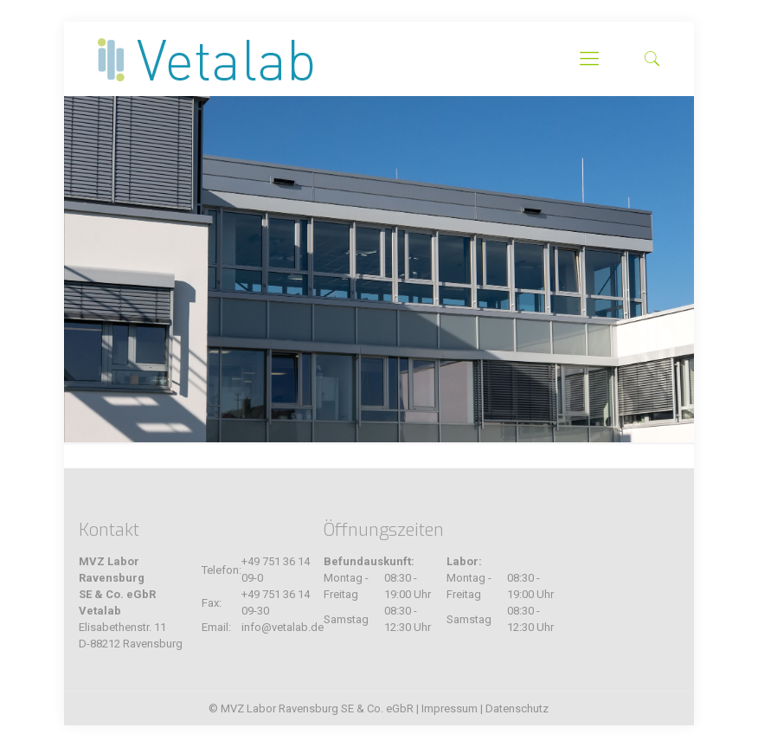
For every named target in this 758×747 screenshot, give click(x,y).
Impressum (449, 708)
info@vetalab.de (282, 627)
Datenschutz (517, 708)
